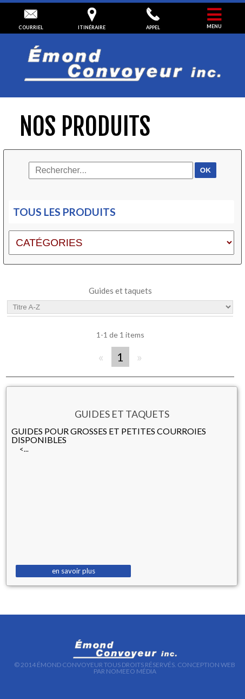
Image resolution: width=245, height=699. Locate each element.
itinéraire (91, 19)
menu (214, 18)
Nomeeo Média (131, 671)
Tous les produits (64, 212)
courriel (30, 19)
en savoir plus (73, 570)
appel (153, 19)
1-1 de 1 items (120, 334)
